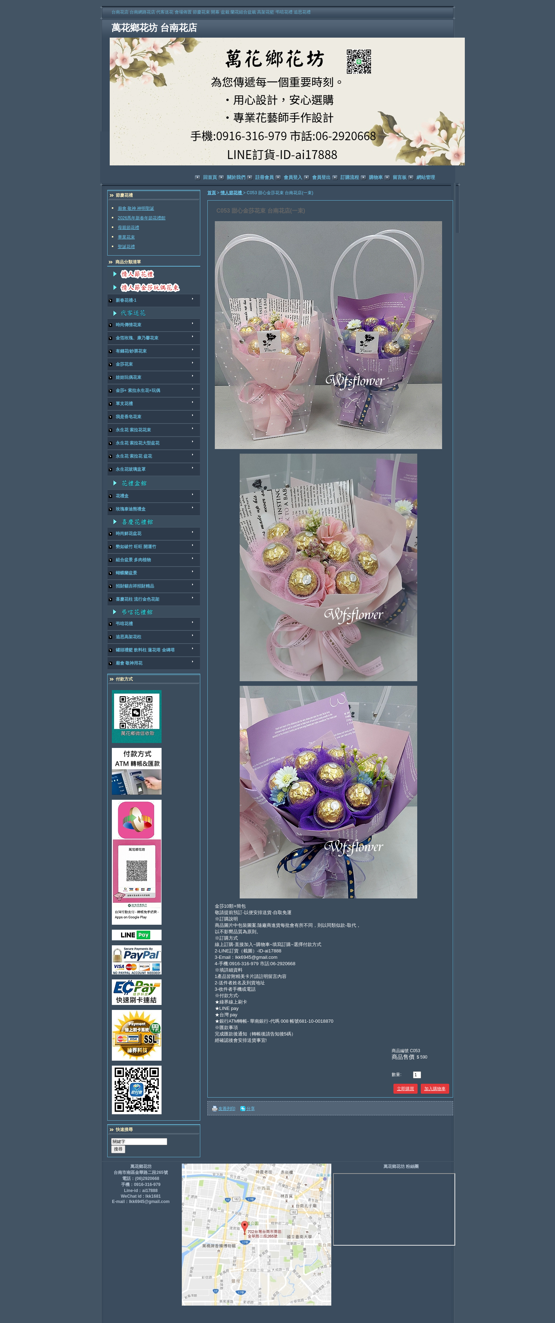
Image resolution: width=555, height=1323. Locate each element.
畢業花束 (126, 237)
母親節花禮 (128, 227)
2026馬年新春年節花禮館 (142, 217)
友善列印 (226, 1108)
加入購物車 (435, 1088)
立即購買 (405, 1088)
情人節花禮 (232, 192)
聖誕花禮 (126, 246)
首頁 (211, 192)
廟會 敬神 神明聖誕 (136, 208)
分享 (250, 1108)
